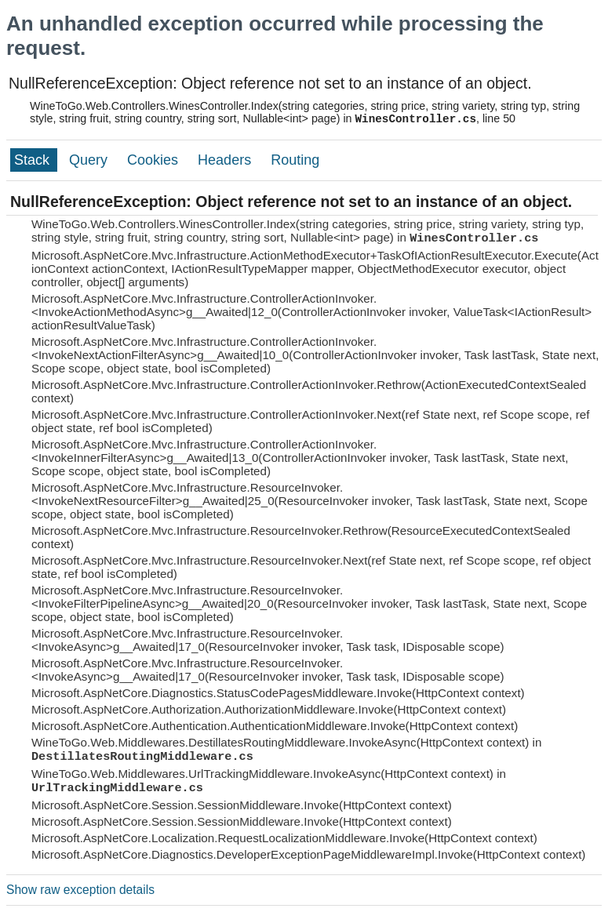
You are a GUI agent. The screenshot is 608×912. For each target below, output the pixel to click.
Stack (33, 160)
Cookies (154, 160)
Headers (226, 160)
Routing (295, 160)
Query (90, 160)
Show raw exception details (80, 889)
